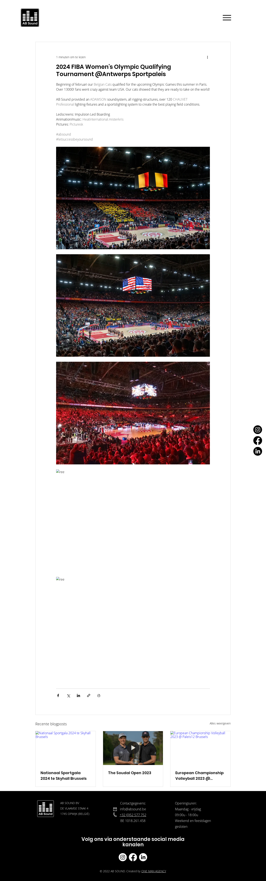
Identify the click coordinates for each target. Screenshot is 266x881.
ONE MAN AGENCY (153, 871)
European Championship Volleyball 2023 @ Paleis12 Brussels (199, 775)
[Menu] (227, 17)
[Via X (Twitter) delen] (68, 695)
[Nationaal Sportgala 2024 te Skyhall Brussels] (66, 748)
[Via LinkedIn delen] (78, 695)
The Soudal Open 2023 (129, 772)
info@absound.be (133, 809)
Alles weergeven (220, 723)
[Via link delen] (89, 695)
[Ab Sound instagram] (123, 857)
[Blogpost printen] (99, 695)
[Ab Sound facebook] (133, 857)
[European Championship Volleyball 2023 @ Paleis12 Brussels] (200, 748)
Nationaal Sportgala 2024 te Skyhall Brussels (64, 775)
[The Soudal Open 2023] (133, 748)
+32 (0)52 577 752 (133, 815)
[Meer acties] (207, 56)
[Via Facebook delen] (58, 695)
